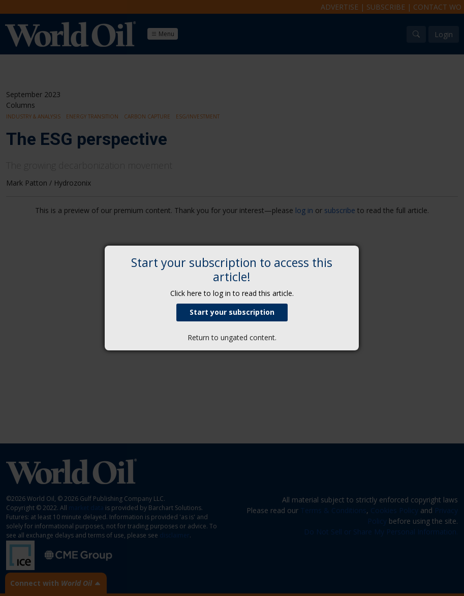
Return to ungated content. (232, 337)
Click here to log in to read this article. (232, 293)
